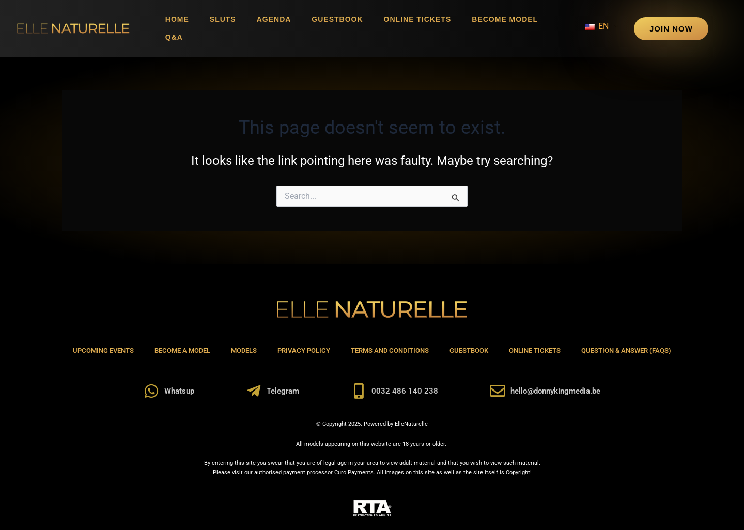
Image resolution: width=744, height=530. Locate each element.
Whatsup (179, 391)
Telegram (283, 391)
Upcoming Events (103, 350)
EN (597, 26)
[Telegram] (253, 391)
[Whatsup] (151, 391)
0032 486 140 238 (404, 391)
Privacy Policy (303, 350)
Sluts (223, 19)
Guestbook (337, 19)
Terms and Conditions (390, 350)
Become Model (505, 19)
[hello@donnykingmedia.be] (497, 391)
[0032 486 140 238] (358, 391)
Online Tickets (418, 19)
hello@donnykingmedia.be (555, 391)
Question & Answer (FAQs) (626, 350)
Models (244, 350)
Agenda (274, 19)
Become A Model (182, 350)
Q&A (174, 37)
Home (177, 19)
